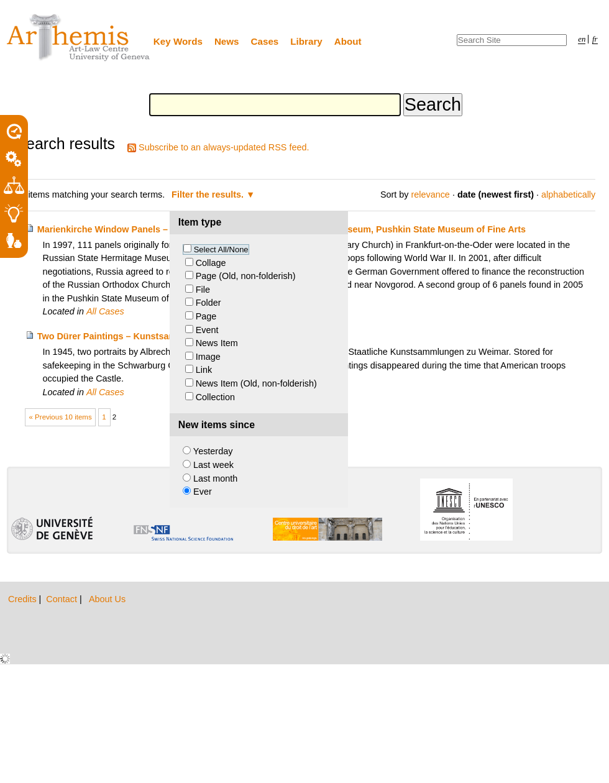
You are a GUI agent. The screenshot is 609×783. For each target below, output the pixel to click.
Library (306, 41)
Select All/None (221, 249)
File (203, 290)
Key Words (178, 41)
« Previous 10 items (60, 417)
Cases (265, 41)
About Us (107, 599)
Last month (215, 478)
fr (595, 39)
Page (206, 316)
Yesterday (212, 451)
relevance (430, 194)
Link (204, 370)
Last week (213, 465)
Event (207, 330)
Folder (208, 303)
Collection (215, 397)
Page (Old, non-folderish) (246, 276)
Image (208, 357)
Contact (63, 599)
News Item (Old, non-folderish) (256, 383)
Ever (202, 492)
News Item (217, 343)
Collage (211, 263)
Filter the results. (209, 194)
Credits (23, 599)
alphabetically (568, 194)
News (226, 41)
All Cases (105, 311)
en (581, 39)
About (348, 41)
